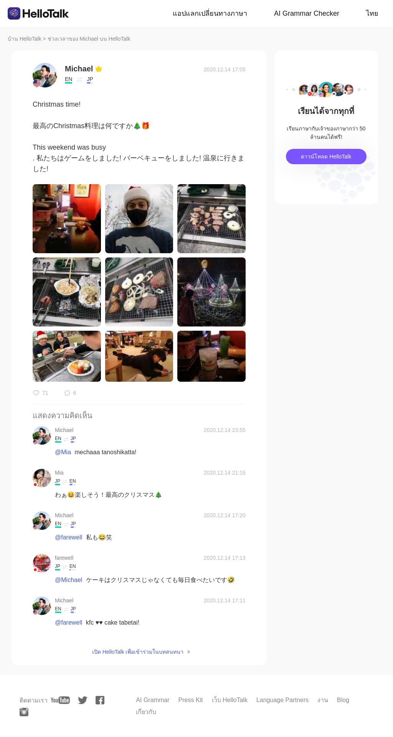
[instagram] (24, 712)
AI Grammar (152, 700)
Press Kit (190, 700)
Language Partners (282, 700)
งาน (322, 700)
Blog (343, 700)
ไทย (372, 13)
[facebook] (100, 700)
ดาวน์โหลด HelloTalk (326, 156)
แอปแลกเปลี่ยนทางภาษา (210, 13)
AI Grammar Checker (306, 13)
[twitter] (83, 700)
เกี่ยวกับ (146, 712)
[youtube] (60, 700)
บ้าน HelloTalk (24, 39)
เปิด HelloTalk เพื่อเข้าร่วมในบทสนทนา (138, 652)
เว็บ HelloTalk (230, 700)
